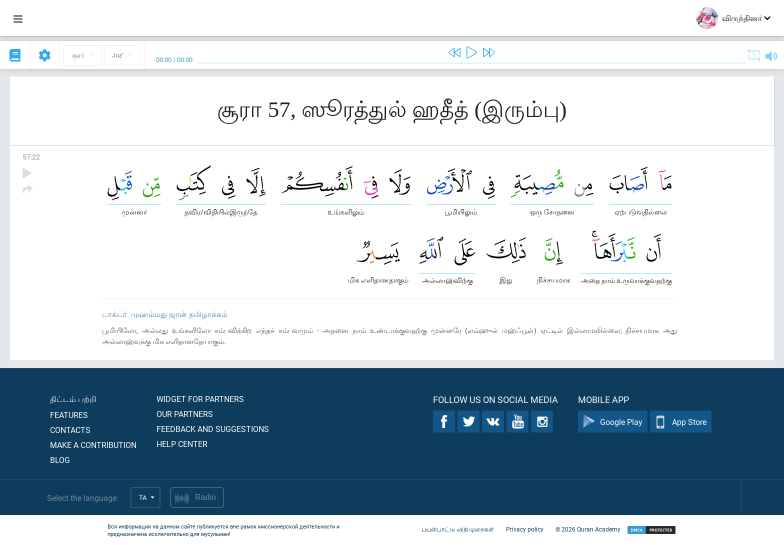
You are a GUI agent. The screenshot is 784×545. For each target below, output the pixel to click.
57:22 (31, 157)
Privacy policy (525, 529)
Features (69, 415)
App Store (680, 422)
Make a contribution (93, 445)
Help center (182, 443)
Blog (60, 459)
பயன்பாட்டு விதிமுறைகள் (458, 529)
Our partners (184, 413)
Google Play (612, 422)
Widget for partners (200, 399)
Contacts (70, 429)
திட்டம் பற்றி (73, 399)
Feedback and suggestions (212, 429)
